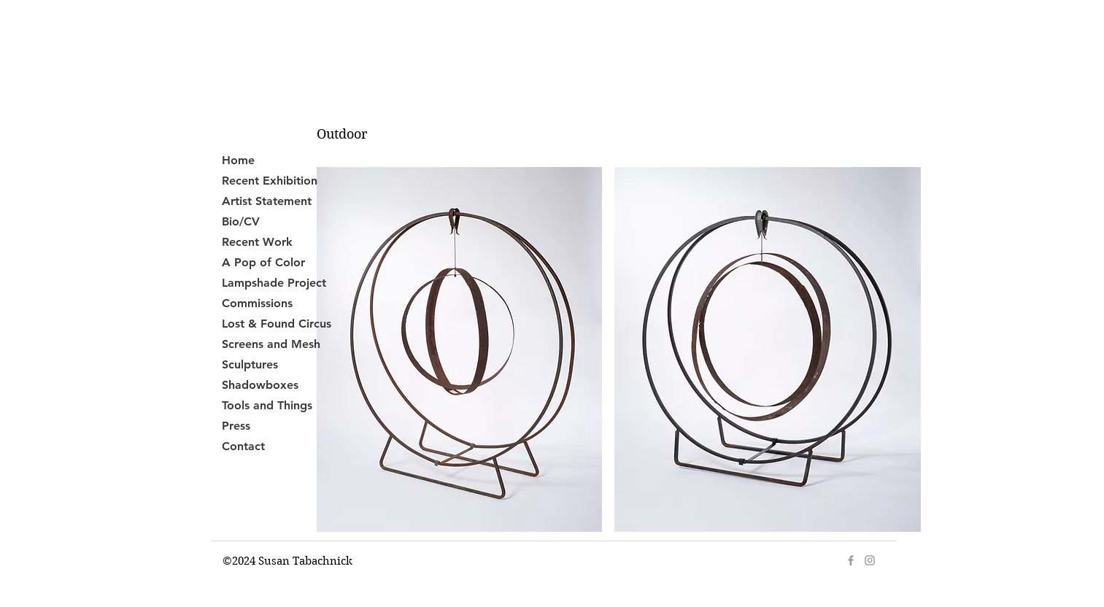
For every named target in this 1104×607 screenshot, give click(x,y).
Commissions (257, 303)
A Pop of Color (263, 262)
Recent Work (257, 242)
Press (236, 426)
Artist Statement (267, 201)
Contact (243, 446)
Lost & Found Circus (276, 323)
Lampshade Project (274, 283)
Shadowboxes (260, 385)
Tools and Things (267, 405)
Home (238, 160)
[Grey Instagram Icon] (869, 560)
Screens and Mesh (271, 344)
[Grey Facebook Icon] (850, 560)
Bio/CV (241, 221)
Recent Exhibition (269, 180)
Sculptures (250, 364)
